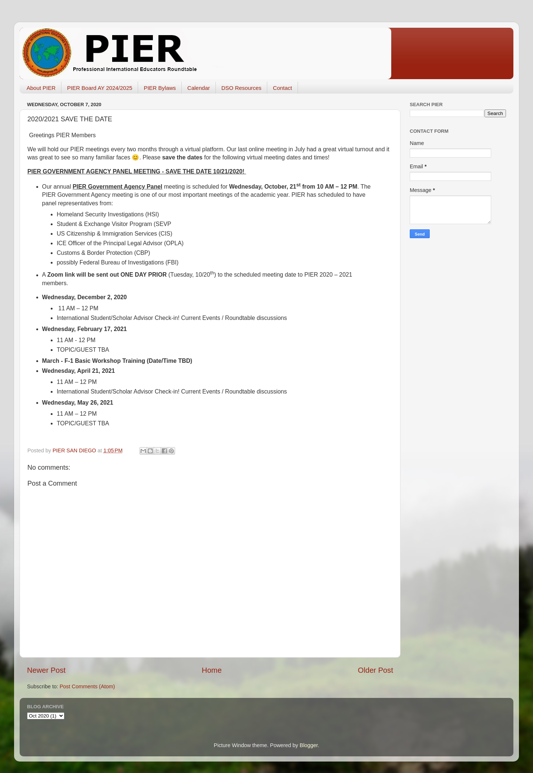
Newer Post (46, 670)
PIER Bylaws (160, 88)
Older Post (375, 670)
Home (212, 670)
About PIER (41, 88)
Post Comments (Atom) (87, 686)
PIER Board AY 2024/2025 (99, 88)
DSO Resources (241, 88)
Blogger (309, 745)
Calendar (198, 88)
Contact (282, 88)
